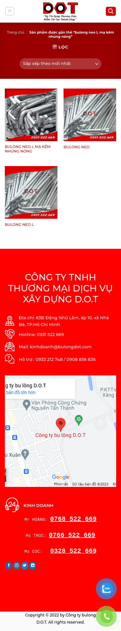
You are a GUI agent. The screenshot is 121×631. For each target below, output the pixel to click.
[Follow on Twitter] (24, 566)
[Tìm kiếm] (111, 11)
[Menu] (9, 11)
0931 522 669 (50, 334)
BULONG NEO (76, 147)
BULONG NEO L (19, 224)
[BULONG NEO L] (31, 192)
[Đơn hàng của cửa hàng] (61, 63)
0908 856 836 (81, 359)
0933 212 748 (49, 359)
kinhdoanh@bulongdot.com (61, 346)
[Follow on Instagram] (17, 566)
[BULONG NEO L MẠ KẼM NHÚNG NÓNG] (31, 115)
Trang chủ (15, 32)
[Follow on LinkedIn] (32, 566)
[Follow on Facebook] (9, 566)
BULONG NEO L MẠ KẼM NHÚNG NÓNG (28, 149)
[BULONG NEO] (90, 115)
